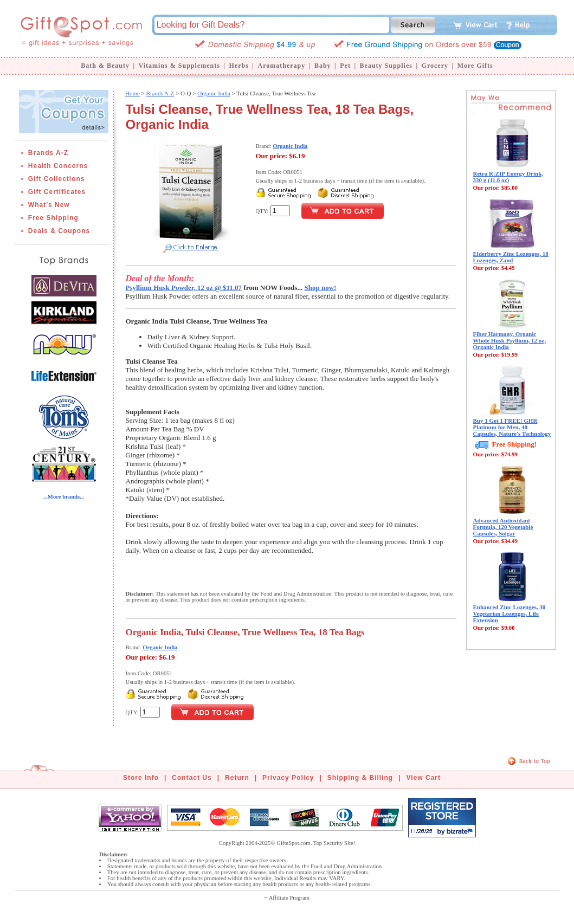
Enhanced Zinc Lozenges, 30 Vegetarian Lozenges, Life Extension (509, 613)
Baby (322, 65)
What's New (49, 205)
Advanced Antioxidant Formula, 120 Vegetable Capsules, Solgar (503, 527)
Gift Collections (56, 179)
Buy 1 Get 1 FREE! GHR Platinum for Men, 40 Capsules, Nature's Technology (512, 427)
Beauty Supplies (386, 65)
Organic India (213, 93)
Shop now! (321, 287)
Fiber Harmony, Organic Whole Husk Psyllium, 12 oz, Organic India (509, 340)
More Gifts (475, 65)
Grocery (435, 65)
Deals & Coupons (59, 231)
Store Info (141, 778)
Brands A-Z (48, 153)
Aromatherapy (281, 65)
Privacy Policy (288, 778)
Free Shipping (53, 218)
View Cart (424, 778)
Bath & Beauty (105, 65)
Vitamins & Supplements (179, 65)
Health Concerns (58, 166)
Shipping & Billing (360, 778)
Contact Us (191, 778)
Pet (345, 65)
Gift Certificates (57, 192)
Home (132, 93)
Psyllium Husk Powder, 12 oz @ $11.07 (184, 287)
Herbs (238, 65)
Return (237, 778)
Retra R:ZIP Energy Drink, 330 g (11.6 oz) (508, 176)
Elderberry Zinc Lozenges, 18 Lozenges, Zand (511, 256)
